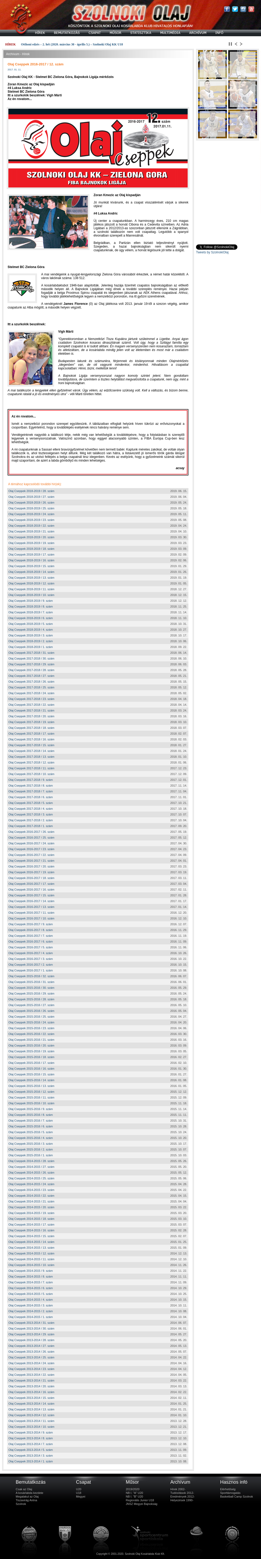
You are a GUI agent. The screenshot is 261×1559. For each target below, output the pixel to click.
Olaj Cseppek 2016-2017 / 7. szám (30, 935)
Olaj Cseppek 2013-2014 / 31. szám (31, 1322)
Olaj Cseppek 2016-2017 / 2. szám (30, 964)
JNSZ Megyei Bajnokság (141, 1503)
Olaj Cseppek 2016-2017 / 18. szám (31, 878)
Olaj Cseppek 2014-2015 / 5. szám (30, 1293)
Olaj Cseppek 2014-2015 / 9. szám (30, 1270)
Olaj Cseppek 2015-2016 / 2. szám (30, 1149)
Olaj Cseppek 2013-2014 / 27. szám (31, 1345)
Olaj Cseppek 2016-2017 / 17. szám (31, 883)
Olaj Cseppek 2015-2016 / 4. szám (30, 1137)
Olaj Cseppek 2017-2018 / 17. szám (31, 733)
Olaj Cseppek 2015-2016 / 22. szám (31, 1033)
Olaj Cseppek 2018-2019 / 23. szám (31, 519)
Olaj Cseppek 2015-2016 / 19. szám (31, 1051)
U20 (78, 1489)
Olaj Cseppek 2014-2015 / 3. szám (30, 1305)
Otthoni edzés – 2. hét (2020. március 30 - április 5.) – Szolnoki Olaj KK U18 (72, 44)
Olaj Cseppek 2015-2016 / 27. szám (31, 1005)
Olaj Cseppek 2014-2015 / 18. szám (31, 1218)
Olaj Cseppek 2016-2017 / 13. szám (31, 906)
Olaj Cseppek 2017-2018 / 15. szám (31, 745)
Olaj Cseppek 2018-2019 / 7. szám (30, 612)
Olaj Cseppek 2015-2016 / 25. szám (31, 1016)
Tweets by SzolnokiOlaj (212, 252)
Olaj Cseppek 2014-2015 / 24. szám (31, 1184)
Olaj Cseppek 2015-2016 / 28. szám (31, 999)
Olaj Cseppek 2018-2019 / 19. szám (31, 543)
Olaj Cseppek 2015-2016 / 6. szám (30, 1126)
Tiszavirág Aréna (26, 1500)
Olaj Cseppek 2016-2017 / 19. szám (31, 872)
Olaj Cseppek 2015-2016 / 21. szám (31, 1039)
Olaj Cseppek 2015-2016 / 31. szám (31, 981)
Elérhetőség (228, 1489)
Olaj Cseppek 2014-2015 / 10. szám (31, 1265)
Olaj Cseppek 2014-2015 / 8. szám (30, 1276)
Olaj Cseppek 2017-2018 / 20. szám (31, 716)
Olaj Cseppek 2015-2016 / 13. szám (31, 1085)
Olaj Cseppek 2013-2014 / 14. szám (31, 1403)
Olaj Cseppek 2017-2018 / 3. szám (30, 814)
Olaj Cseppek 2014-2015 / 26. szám (31, 1172)
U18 (78, 1492)
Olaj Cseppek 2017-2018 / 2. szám (30, 820)
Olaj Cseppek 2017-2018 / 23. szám (31, 698)
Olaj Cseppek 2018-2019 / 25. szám (31, 508)
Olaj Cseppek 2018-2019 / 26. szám (31, 502)
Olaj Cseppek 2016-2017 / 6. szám (30, 941)
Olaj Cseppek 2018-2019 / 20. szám (31, 537)
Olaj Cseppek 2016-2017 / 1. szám (30, 970)
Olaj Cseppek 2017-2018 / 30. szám (31, 658)
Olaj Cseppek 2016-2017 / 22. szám (31, 854)
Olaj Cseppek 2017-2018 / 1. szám (30, 826)
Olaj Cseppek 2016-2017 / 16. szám (31, 889)
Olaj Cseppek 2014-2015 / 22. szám (31, 1195)
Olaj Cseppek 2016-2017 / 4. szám (30, 953)
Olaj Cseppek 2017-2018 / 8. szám (30, 785)
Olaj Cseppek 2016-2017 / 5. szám (30, 947)
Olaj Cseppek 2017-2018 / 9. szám (30, 779)
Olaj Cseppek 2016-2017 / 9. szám (30, 924)
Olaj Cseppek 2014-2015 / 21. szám (31, 1201)
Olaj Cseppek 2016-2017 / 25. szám (31, 837)
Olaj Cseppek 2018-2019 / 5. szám (30, 623)
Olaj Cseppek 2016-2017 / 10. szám (31, 918)
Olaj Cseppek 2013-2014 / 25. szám (31, 1357)
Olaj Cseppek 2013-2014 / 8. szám (30, 1438)
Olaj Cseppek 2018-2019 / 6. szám (30, 618)
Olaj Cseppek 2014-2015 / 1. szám (30, 1317)
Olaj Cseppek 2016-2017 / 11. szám (31, 912)
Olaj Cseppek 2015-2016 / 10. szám (31, 1103)
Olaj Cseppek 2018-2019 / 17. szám (31, 554)
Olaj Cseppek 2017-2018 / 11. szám (31, 768)
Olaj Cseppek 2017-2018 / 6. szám (30, 797)
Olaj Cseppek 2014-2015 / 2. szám (30, 1311)
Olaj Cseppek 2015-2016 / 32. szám (31, 976)
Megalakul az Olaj (27, 1496)
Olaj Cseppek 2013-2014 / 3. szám (30, 1455)
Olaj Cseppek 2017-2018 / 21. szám (31, 710)
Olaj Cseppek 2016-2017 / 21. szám (31, 860)
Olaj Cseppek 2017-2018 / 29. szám (31, 664)
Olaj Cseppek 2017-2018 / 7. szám (30, 791)
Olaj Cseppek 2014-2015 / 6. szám (30, 1288)
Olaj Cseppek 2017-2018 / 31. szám (31, 652)
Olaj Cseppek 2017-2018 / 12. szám (31, 762)
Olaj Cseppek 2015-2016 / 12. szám (31, 1091)
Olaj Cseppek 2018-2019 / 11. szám (31, 589)
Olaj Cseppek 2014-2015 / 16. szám (31, 1230)
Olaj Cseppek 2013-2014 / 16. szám (31, 1392)
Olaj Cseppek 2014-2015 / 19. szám (31, 1213)
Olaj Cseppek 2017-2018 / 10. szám (31, 774)
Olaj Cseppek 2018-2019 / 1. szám (30, 646)
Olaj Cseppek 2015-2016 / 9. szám (30, 1109)
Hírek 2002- (177, 1489)
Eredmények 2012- (182, 1496)
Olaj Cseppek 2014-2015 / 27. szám (31, 1166)
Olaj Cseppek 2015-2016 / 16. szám (31, 1068)
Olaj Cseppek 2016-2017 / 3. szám (30, 958)
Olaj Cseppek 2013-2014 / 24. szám (31, 1363)
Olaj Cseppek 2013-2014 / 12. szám (31, 1415)
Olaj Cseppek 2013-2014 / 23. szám (31, 1368)
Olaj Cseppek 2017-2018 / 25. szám (31, 687)
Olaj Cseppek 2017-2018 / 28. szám (31, 670)
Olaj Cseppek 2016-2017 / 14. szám (31, 901)
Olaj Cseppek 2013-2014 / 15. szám (31, 1397)
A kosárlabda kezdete (29, 1492)
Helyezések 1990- (181, 1500)
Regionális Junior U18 (140, 1500)
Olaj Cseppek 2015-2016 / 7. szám (30, 1120)
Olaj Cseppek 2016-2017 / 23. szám (31, 849)
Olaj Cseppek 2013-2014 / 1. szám (30, 1461)
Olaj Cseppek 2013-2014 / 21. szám (31, 1380)
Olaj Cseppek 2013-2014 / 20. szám (31, 1386)
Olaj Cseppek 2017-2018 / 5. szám (30, 802)
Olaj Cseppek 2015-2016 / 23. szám (31, 1028)
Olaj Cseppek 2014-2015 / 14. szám (31, 1241)
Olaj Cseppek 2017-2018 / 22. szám (31, 704)
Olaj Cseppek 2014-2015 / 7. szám (30, 1282)
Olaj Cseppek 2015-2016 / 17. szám (31, 1062)
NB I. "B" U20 (134, 1496)
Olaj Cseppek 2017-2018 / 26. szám (31, 681)
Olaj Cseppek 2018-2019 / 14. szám (31, 571)
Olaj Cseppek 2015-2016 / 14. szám (31, 1080)
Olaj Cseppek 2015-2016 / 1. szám (30, 1155)
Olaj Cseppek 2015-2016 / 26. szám (31, 1010)
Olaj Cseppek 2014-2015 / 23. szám (31, 1189)
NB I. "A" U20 (134, 1492)
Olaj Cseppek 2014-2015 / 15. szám (31, 1236)
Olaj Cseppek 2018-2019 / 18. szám (31, 548)
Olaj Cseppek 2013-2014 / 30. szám (31, 1328)
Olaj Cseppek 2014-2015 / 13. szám (31, 1247)
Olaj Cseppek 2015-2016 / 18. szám (31, 1057)
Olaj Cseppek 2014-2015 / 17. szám (31, 1224)
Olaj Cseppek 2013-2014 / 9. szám (30, 1432)
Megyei (80, 1496)
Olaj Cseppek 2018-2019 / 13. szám (31, 577)
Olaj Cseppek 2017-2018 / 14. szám (31, 750)
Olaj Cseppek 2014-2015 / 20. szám (31, 1207)
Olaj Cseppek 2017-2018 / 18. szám (31, 727)
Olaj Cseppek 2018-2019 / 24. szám (31, 514)
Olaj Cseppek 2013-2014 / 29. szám (31, 1334)
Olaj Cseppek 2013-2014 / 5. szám (30, 1449)
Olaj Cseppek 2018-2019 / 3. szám (30, 635)
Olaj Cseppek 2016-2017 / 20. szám (31, 866)
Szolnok (21, 1503)
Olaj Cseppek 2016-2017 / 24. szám (31, 843)
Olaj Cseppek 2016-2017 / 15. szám (31, 895)
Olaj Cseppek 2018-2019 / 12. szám (31, 583)
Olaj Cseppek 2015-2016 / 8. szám (30, 1114)
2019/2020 (132, 1489)
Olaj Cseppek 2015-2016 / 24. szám (31, 1022)
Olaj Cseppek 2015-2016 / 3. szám (30, 1143)
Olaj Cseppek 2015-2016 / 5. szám (30, 1132)
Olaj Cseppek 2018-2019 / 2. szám (30, 641)
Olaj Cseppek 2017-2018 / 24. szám (31, 693)
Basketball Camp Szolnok (236, 1496)
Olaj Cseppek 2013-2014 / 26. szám (31, 1351)
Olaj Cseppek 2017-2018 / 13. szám (31, 756)
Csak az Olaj (24, 1489)
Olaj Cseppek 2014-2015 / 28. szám (31, 1161)
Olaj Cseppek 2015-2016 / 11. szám (31, 1097)
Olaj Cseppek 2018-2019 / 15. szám (31, 566)
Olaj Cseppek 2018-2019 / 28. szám (31, 491)
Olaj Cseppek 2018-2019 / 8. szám (30, 606)
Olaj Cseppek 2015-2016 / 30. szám (31, 987)
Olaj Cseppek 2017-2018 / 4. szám (30, 808)
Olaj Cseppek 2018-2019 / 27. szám (31, 496)
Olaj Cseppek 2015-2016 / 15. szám (31, 1074)
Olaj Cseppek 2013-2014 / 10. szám (31, 1426)
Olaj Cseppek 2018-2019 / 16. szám (31, 560)
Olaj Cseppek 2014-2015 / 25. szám (31, 1178)
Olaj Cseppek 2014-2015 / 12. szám (31, 1253)
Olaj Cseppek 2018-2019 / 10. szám (31, 595)
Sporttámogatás (230, 1492)
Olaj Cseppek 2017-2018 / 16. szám (31, 739)
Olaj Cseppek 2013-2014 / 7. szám (30, 1444)
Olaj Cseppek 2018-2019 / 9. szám (30, 600)
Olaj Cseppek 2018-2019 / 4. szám (30, 629)
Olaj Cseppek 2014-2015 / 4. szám (30, 1299)
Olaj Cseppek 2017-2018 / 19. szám (31, 722)
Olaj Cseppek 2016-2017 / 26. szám (31, 831)
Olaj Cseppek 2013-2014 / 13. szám (31, 1409)
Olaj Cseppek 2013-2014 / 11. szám (31, 1420)
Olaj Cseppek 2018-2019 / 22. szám (31, 525)
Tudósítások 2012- (182, 1492)
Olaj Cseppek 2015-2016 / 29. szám (31, 993)
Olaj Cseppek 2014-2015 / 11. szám (31, 1259)
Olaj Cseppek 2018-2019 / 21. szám (31, 531)
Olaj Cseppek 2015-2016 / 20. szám (31, 1045)
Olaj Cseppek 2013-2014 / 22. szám (31, 1374)
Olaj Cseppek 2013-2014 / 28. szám (31, 1340)
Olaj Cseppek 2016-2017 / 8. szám (30, 930)
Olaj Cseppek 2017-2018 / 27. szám (31, 675)
